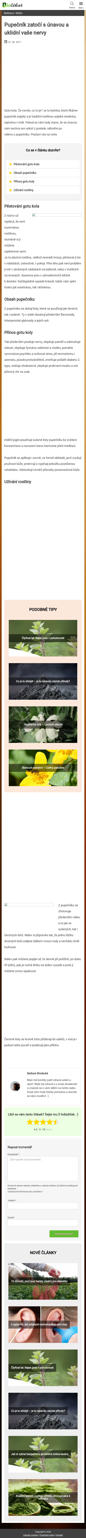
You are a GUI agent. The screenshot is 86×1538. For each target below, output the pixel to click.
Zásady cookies (30, 1535)
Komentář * (13, 1154)
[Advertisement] (43, 75)
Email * (11, 1217)
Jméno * (12, 1200)
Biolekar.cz (9, 13)
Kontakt (59, 1535)
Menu (81, 4)
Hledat (72, 5)
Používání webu (47, 1535)
